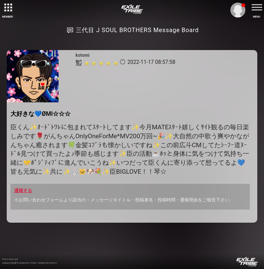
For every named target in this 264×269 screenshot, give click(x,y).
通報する (23, 190)
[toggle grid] (7, 7)
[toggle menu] (256, 7)
